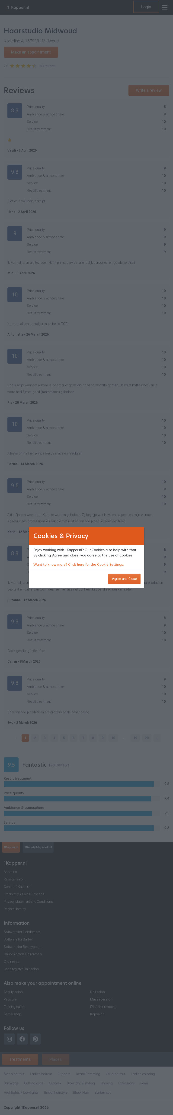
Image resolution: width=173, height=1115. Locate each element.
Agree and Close (124, 579)
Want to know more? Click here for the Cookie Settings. (78, 564)
